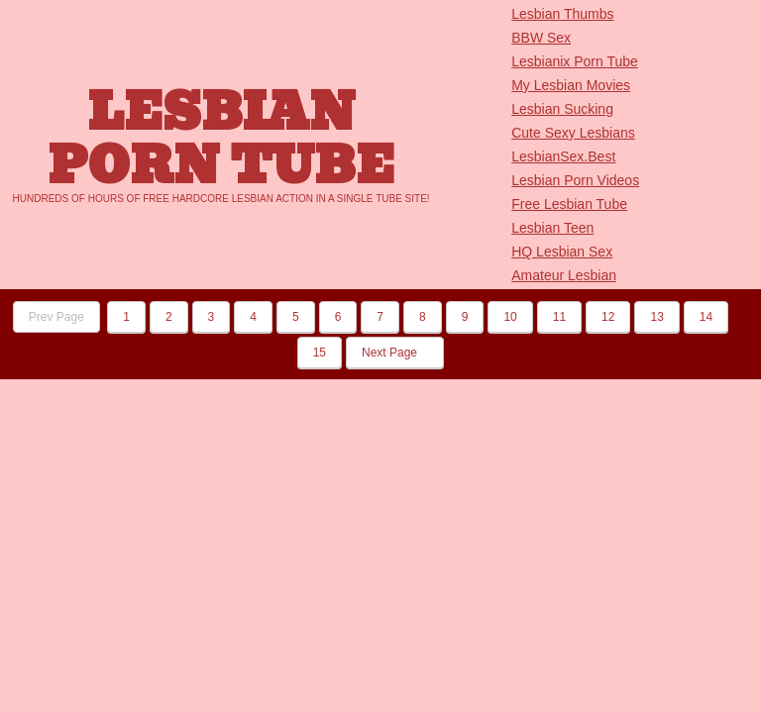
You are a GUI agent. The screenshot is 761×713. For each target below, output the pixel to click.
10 (509, 317)
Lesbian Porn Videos (575, 180)
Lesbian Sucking (562, 109)
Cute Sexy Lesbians (573, 133)
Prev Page (56, 317)
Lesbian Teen (552, 228)
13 (656, 317)
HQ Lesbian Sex (561, 251)
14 (706, 317)
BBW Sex (541, 38)
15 (319, 352)
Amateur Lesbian (563, 275)
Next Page (395, 352)
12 (607, 317)
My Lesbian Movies (570, 85)
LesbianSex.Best (563, 156)
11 (559, 317)
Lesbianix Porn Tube (574, 61)
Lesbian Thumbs (562, 14)
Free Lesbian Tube (569, 204)
